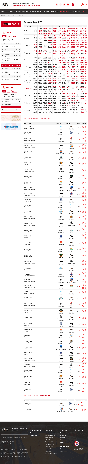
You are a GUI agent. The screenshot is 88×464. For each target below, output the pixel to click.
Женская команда (50, 435)
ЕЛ (4, 36)
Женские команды (35, 11)
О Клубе (11, 11)
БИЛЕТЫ (85, 11)
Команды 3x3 (49, 442)
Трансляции (33, 435)
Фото (61, 449)
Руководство (63, 430)
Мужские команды (22, 11)
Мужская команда (50, 433)
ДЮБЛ (15, 36)
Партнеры (62, 437)
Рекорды (46, 11)
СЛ (8, 91)
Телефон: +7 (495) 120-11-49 (9, 441)
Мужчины (21, 15)
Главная (3, 15)
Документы (63, 435)
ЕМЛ (8, 36)
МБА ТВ (62, 451)
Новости (3, 11)
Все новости (48, 430)
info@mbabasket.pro (6, 443)
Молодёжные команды (49, 438)
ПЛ (4, 91)
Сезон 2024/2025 (11, 15)
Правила (62, 442)
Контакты (62, 440)
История (62, 433)
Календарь (54, 11)
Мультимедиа (76, 11)
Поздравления (49, 446)
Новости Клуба (49, 444)
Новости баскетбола (51, 454)
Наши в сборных (49, 449)
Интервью (48, 451)
